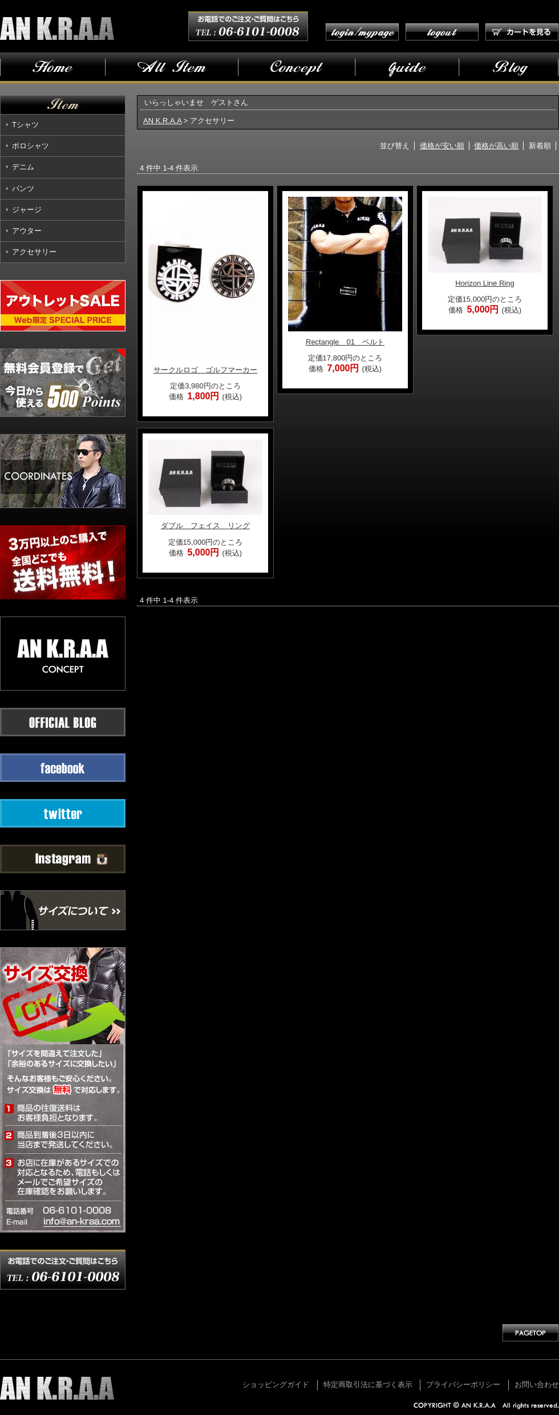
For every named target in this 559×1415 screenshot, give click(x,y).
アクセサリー (34, 252)
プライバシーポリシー (463, 1384)
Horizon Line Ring (484, 283)
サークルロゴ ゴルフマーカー (205, 370)
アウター (27, 230)
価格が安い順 (442, 145)
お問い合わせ (537, 1384)
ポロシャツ (30, 145)
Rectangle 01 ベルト (345, 342)
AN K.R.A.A (162, 120)
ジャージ (27, 209)
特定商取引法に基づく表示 (367, 1384)
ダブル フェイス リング (205, 525)
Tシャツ (25, 124)
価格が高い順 (496, 145)
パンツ (23, 188)
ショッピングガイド (275, 1384)
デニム (23, 167)
